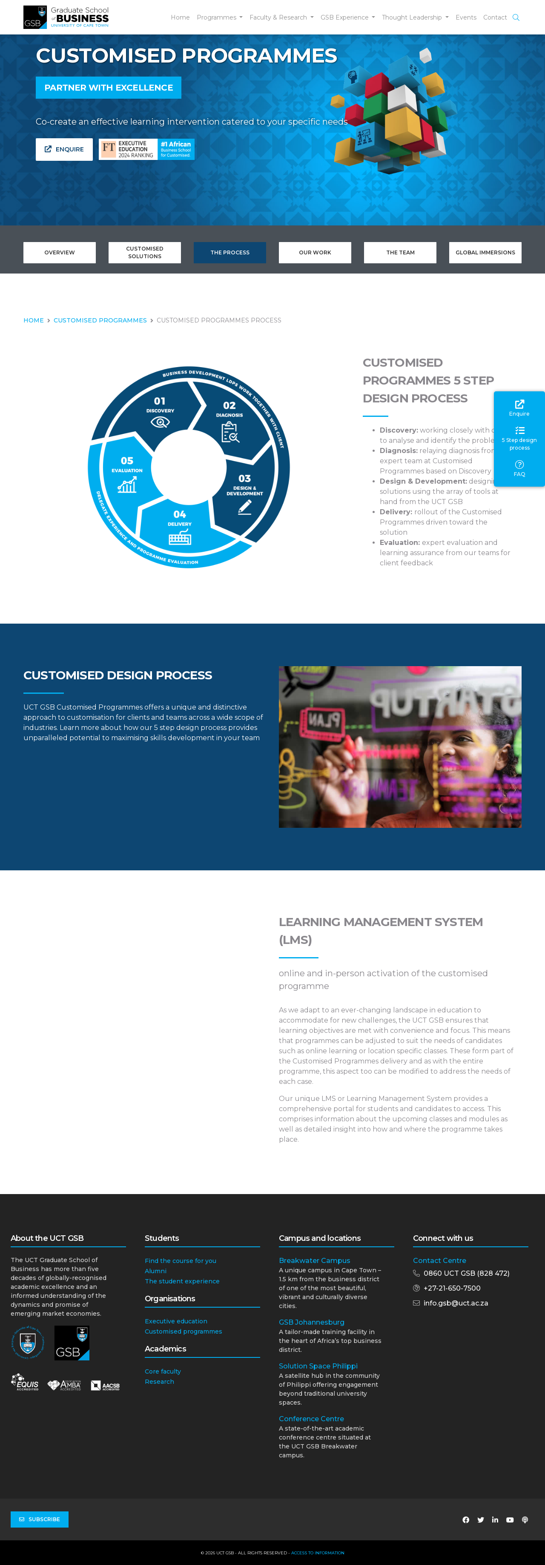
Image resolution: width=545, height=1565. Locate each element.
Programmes (217, 17)
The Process (230, 252)
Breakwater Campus (314, 1261)
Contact (495, 17)
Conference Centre (311, 1419)
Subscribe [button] (39, 1519)
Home (180, 17)
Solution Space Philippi (318, 1366)
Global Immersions (485, 252)
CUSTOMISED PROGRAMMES (100, 320)
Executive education (176, 1321)
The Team (400, 252)
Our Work (315, 252)
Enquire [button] (64, 149)
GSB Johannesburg (311, 1322)
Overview (59, 252)
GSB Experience (345, 17)
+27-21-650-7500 (452, 1288)
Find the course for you (180, 1261)
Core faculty (163, 1371)
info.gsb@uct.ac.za (456, 1303)
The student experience (182, 1281)
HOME (33, 320)
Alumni (155, 1271)
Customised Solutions (145, 252)
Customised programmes (183, 1331)
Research (159, 1381)
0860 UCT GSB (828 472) (467, 1273)
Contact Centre (439, 1261)
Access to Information (317, 1553)
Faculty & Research (279, 17)
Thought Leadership (413, 17)
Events (466, 17)
